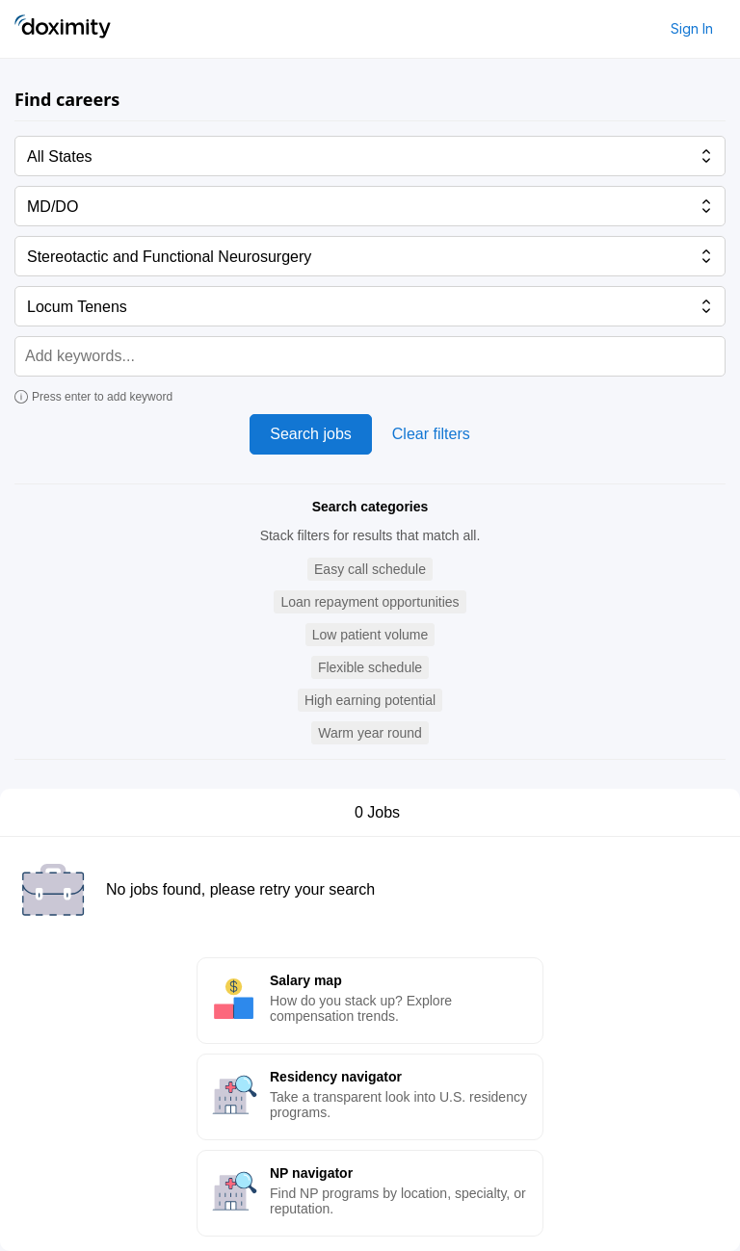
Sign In (692, 28)
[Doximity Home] (62, 28)
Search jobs (311, 434)
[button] (370, 569)
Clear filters (431, 434)
